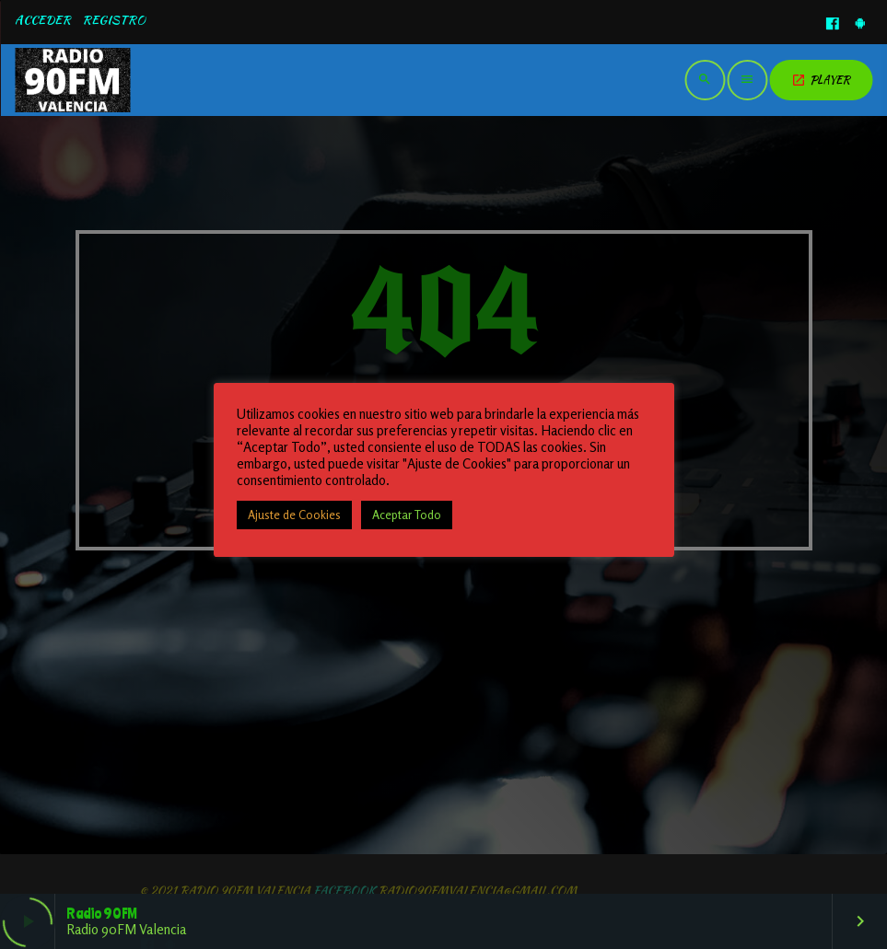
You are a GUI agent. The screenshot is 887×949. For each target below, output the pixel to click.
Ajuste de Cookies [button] (294, 514)
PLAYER (820, 79)
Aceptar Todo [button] (406, 514)
